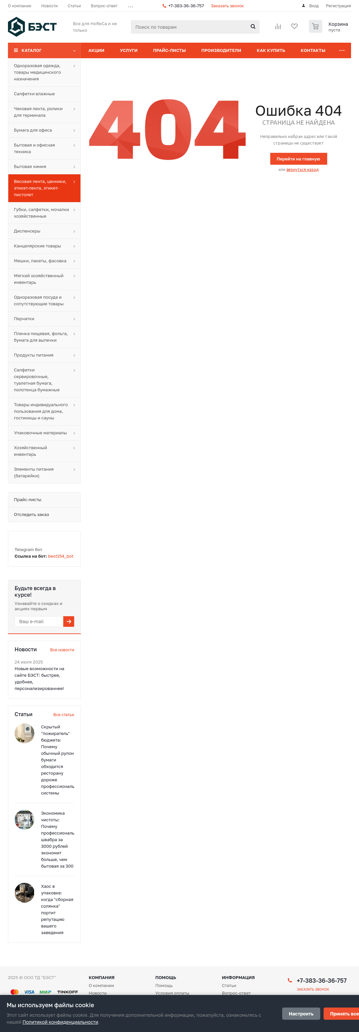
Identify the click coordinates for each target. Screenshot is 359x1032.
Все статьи (63, 714)
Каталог (32, 50)
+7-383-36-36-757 (186, 5)
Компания (102, 977)
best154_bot (61, 556)
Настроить (301, 1013)
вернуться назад (302, 169)
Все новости (62, 649)
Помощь (165, 977)
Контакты (313, 50)
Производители (221, 50)
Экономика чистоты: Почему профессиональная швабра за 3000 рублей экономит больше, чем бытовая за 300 (61, 839)
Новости (98, 993)
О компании (101, 985)
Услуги (128, 50)
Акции (96, 50)
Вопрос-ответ (236, 993)
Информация (238, 977)
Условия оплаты (172, 993)
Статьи (229, 985)
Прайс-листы (169, 50)
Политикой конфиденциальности (60, 1022)
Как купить (271, 50)
